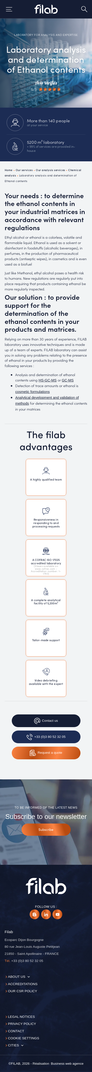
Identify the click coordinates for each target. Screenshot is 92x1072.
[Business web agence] (67, 1063)
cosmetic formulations (32, 392)
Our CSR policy (22, 991)
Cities (13, 1045)
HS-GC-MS (47, 380)
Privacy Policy (22, 1024)
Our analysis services (50, 170)
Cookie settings (23, 1038)
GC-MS (68, 380)
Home (9, 170)
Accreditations (23, 984)
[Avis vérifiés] (46, 86)
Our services (24, 170)
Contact (16, 1031)
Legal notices (21, 1017)
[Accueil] (45, 9)
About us (16, 977)
